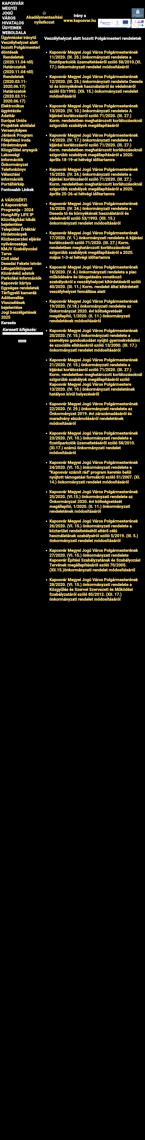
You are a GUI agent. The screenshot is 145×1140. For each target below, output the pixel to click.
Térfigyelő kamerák (19, 292)
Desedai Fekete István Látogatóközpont (21, 266)
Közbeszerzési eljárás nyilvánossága (21, 242)
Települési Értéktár (18, 229)
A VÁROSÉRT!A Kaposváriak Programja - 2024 (17, 205)
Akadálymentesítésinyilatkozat (44, 20)
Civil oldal (10, 258)
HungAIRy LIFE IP (17, 214)
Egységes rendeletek (20, 288)
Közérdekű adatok (17, 273)
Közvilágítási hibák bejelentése (18, 222)
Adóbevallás (12, 297)
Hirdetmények (14, 234)
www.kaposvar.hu (79, 20)
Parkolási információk (21, 278)
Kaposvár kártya (16, 283)
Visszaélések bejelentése (13, 305)
